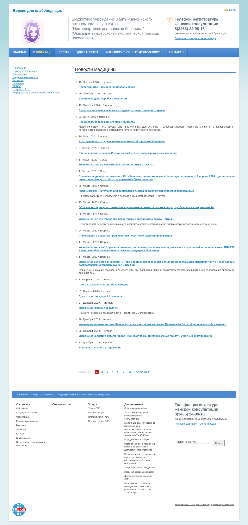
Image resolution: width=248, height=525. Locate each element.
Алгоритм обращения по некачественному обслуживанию (136, 415)
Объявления (22, 417)
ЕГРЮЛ (20, 434)
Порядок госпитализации (136, 439)
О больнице (42, 52)
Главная (19, 52)
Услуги (64, 52)
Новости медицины (99, 394)
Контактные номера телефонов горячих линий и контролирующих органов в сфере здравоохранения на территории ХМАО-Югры (139, 429)
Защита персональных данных (139, 467)
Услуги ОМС (94, 408)
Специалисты (61, 404)
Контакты (176, 52)
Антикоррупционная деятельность (134, 52)
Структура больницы (26, 412)
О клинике (48, 394)
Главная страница (27, 394)
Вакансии (21, 425)
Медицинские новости (71, 394)
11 (129, 371)
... (123, 371)
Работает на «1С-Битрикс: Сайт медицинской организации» (204, 504)
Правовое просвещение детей (139, 472)
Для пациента (87, 52)
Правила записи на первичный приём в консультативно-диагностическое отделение (139, 447)
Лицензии (21, 429)
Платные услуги (96, 412)
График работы (23, 438)
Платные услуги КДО (98, 417)
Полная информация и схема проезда (195, 38)
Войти (232, 10)
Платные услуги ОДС (98, 421)
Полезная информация (135, 408)
